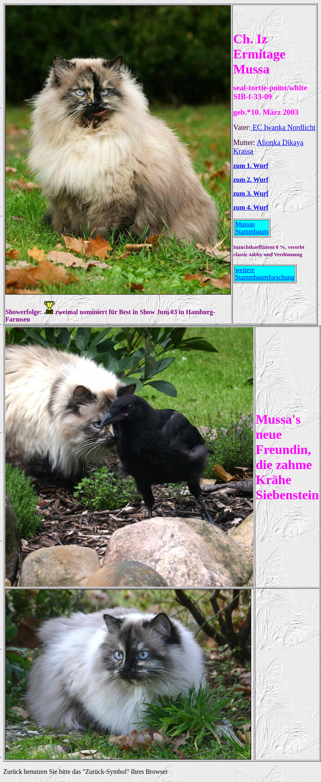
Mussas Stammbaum (251, 228)
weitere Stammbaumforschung (264, 273)
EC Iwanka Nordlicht (283, 127)
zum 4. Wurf (250, 207)
